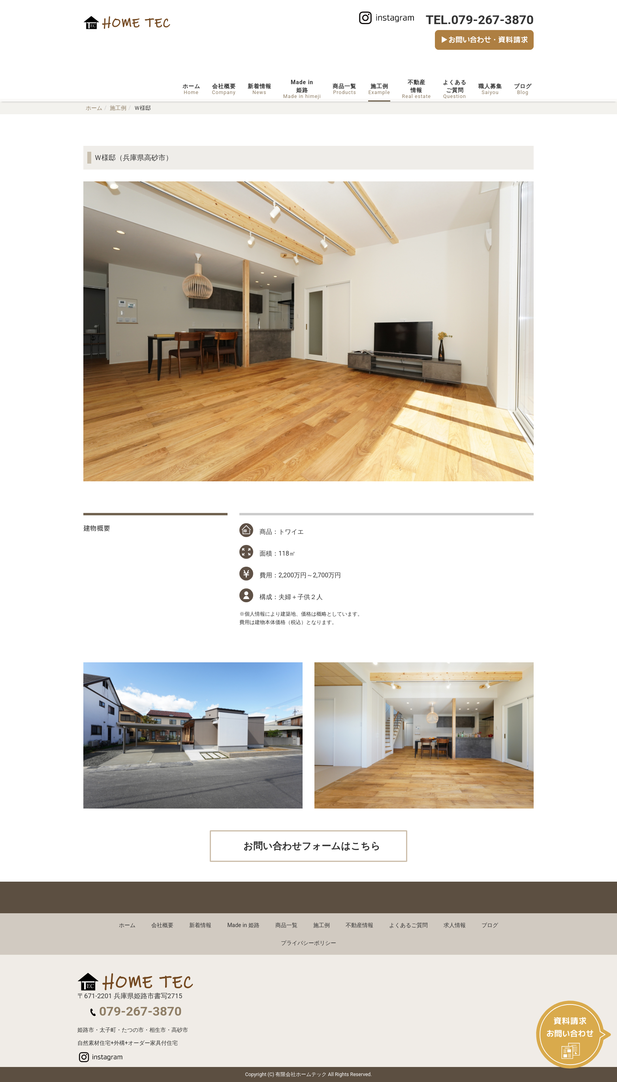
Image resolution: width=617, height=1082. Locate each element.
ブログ (523, 89)
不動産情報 (416, 89)
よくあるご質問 (455, 89)
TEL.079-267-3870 (480, 19)
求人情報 (455, 925)
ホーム (191, 89)
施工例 (379, 89)
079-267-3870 (140, 1011)
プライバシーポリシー (308, 943)
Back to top (308, 897)
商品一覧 (344, 89)
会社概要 (224, 89)
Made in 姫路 (243, 925)
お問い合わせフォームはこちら (311, 846)
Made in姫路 (302, 89)
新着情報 (259, 89)
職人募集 (490, 89)
